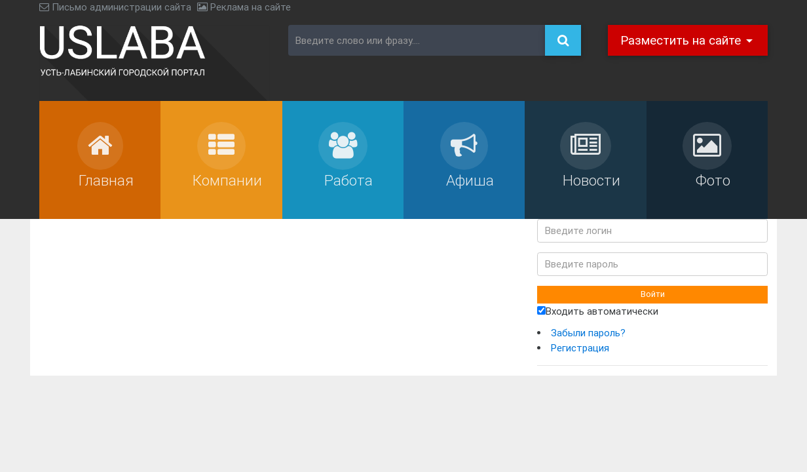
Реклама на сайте (244, 7)
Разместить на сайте (682, 40)
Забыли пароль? (588, 332)
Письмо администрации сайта (115, 7)
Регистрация (580, 348)
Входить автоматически (597, 311)
